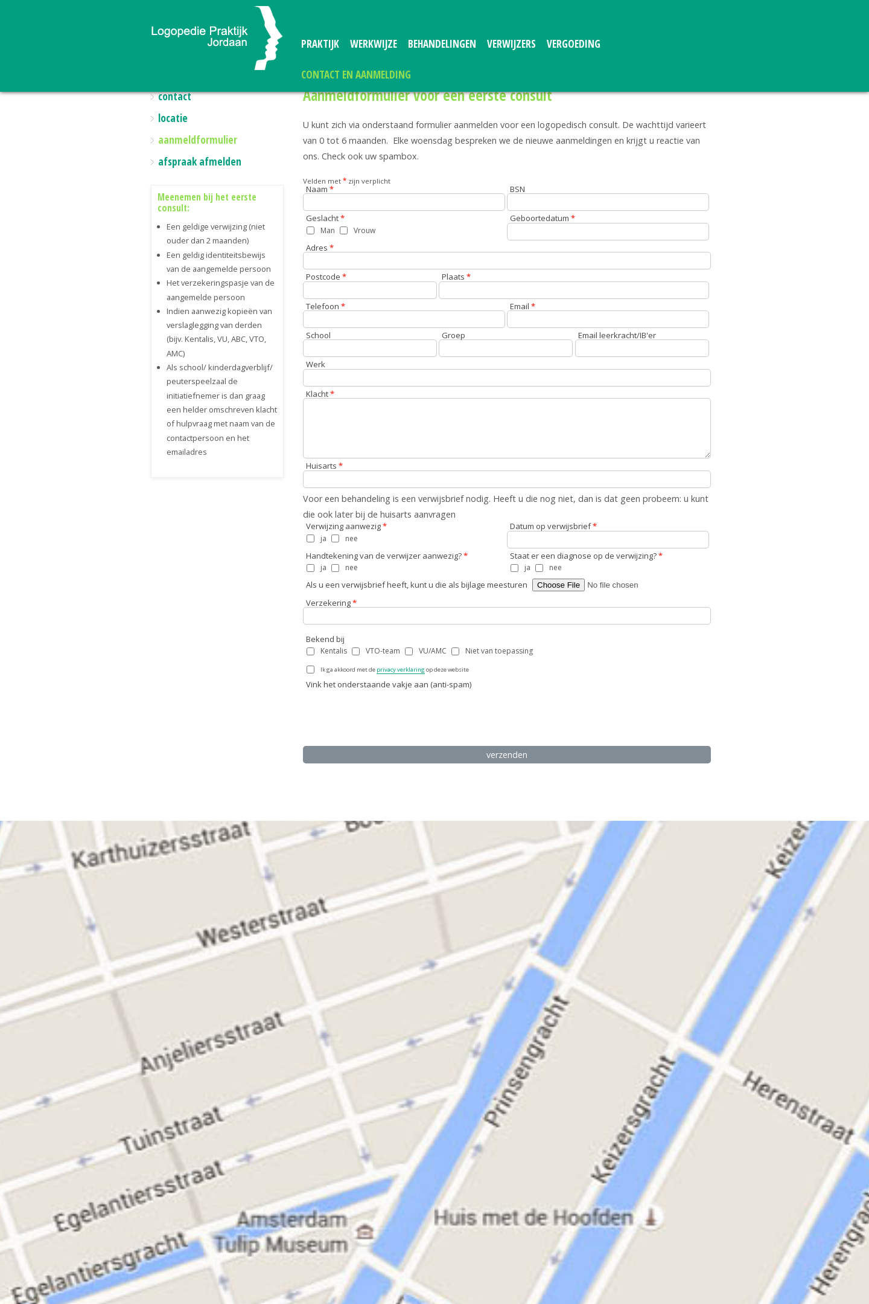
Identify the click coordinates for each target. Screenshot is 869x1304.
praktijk (320, 44)
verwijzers (511, 44)
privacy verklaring (401, 669)
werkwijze (373, 44)
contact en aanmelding (356, 75)
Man (327, 230)
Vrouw (364, 230)
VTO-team (383, 651)
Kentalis (333, 651)
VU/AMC (433, 651)
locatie (173, 118)
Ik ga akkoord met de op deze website (394, 670)
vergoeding (573, 44)
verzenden (506, 754)
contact (174, 96)
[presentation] (395, 715)
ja (323, 538)
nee (351, 538)
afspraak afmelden (199, 162)
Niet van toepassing (499, 651)
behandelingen (442, 44)
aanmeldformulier (197, 140)
